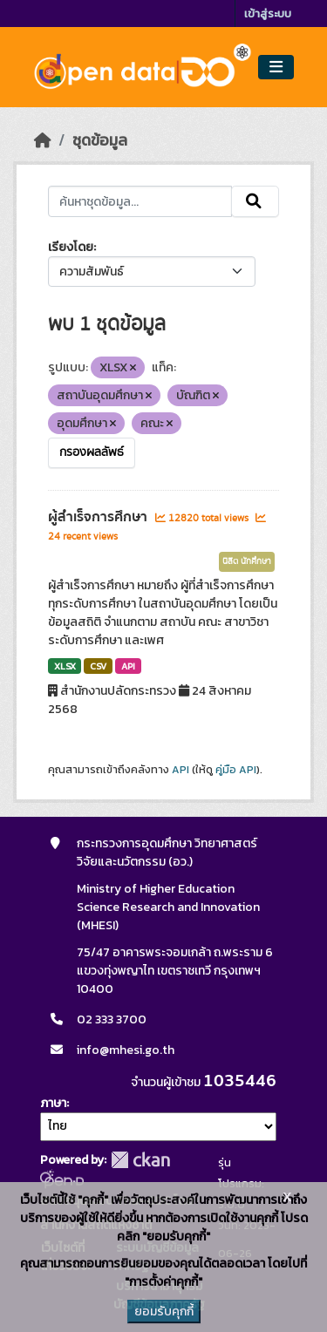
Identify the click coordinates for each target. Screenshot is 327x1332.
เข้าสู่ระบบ (267, 13)
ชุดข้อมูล (99, 140)
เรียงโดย (70, 247)
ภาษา (53, 1103)
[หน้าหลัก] (42, 140)
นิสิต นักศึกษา (246, 561)
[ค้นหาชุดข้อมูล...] (140, 201)
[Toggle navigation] (276, 67)
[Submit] (255, 201)
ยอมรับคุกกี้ (164, 1311)
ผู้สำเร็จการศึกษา (99, 517)
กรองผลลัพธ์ (91, 452)
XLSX (65, 666)
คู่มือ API (235, 770)
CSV (98, 666)
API (128, 666)
